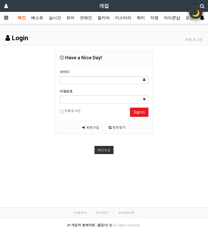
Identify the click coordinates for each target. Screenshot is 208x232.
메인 (22, 17)
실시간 (55, 17)
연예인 (86, 17)
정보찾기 (117, 127)
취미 (141, 17)
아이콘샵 (172, 17)
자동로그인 (70, 110)
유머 (70, 17)
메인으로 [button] (104, 150)
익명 (154, 17)
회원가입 (90, 127)
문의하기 (102, 212)
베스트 (37, 17)
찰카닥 (104, 17)
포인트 (192, 17)
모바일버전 (126, 212)
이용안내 (80, 212)
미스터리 (123, 17)
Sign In (139, 112)
